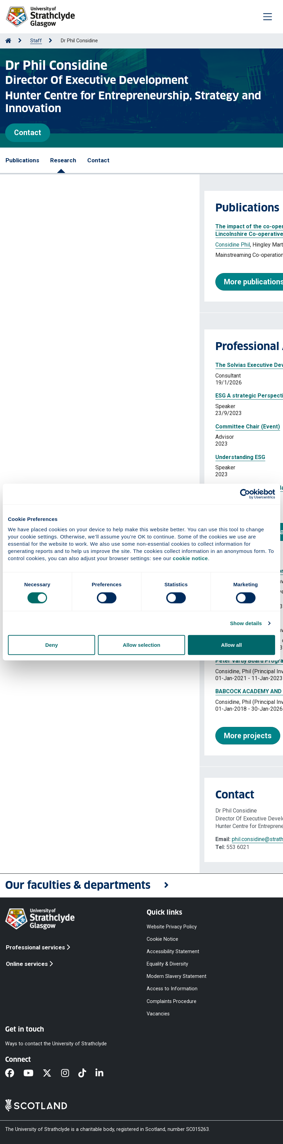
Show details (246, 623)
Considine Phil (33, 244)
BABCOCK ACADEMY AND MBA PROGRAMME (74, 691)
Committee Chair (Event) (48, 426)
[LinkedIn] (104, 1073)
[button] (141, 885)
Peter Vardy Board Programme (56, 660)
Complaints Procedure (171, 1001)
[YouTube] (33, 1073)
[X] (52, 1073)
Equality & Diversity (167, 964)
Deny (51, 645)
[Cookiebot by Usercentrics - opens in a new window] (245, 494)
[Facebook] (14, 1073)
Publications (22, 160)
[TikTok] (86, 1073)
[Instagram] (69, 1073)
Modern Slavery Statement (176, 976)
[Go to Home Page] (8, 41)
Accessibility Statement (173, 951)
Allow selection (141, 645)
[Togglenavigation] (267, 16)
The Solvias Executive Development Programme (79, 365)
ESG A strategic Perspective (53, 395)
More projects (48, 735)
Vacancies (158, 1013)
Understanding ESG (41, 457)
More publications (54, 281)
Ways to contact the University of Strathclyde (56, 1043)
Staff (36, 41)
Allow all (231, 645)
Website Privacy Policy (172, 926)
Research (63, 160)
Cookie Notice (162, 939)
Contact (27, 132)
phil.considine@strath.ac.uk (64, 839)
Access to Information (172, 989)
